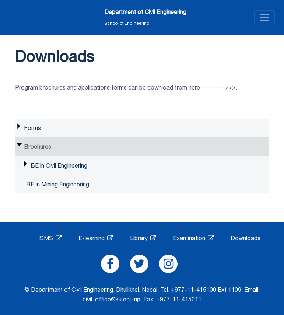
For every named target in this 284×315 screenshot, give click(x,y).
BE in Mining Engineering (57, 184)
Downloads (245, 238)
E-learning (95, 238)
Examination (193, 238)
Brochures (37, 146)
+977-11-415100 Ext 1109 (206, 289)
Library (143, 238)
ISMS (50, 238)
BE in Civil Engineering (59, 165)
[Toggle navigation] (264, 17)
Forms (32, 128)
